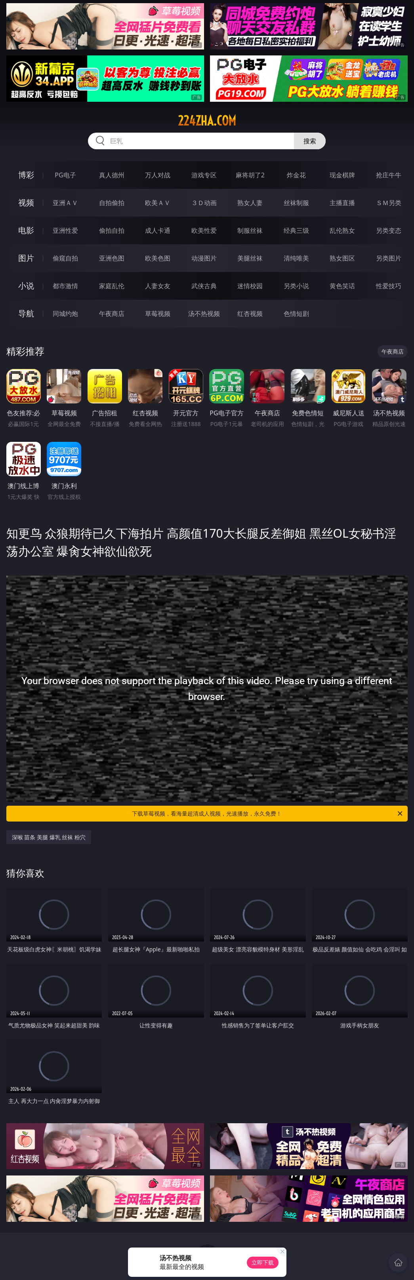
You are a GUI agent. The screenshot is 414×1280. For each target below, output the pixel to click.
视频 (26, 202)
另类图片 (388, 258)
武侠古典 (204, 285)
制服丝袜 (250, 230)
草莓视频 (157, 313)
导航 (26, 313)
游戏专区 (204, 175)
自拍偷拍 (111, 202)
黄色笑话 (342, 285)
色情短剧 (296, 313)
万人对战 (157, 175)
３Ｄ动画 (204, 202)
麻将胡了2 (250, 175)
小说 (26, 285)
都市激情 (65, 285)
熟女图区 (342, 258)
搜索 (309, 141)
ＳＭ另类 (388, 202)
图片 (26, 258)
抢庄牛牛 (388, 175)
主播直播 (342, 202)
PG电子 (65, 175)
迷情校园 (250, 285)
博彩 (26, 174)
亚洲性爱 (65, 230)
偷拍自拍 (111, 230)
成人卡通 (157, 230)
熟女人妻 (250, 202)
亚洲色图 (111, 258)
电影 (26, 230)
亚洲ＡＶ (65, 202)
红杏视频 (250, 313)
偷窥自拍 (65, 258)
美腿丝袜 (250, 258)
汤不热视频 (204, 313)
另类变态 (388, 230)
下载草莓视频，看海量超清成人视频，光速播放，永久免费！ (268, 813)
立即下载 (263, 1262)
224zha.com (207, 121)
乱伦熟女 (342, 230)
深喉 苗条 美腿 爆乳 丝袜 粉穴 (49, 837)
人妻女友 (157, 285)
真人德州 (111, 175)
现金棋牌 (342, 175)
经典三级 (296, 230)
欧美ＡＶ (157, 202)
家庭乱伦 (111, 285)
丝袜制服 (296, 202)
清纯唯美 (296, 258)
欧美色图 (157, 258)
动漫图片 (204, 258)
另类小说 (296, 285)
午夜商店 (111, 313)
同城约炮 (65, 313)
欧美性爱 (204, 230)
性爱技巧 (388, 285)
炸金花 (296, 175)
